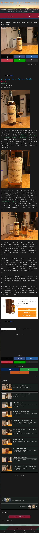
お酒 (14, 328)
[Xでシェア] (7, 56)
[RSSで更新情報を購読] (19, 372)
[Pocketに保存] (7, 60)
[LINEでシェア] (19, 60)
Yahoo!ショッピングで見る (27, 315)
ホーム (7, 529)
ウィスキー (10, 328)
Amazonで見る (27, 309)
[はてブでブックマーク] (32, 56)
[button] (32, 60)
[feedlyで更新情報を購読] (29, 369)
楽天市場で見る (27, 312)
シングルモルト (27, 328)
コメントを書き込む (19, 517)
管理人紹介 (32, 529)
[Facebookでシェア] (19, 56)
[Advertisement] (19, 69)
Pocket (11, 75)
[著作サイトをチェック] (10, 369)
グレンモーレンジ (20, 328)
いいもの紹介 (4, 328)
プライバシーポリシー (19, 529)
